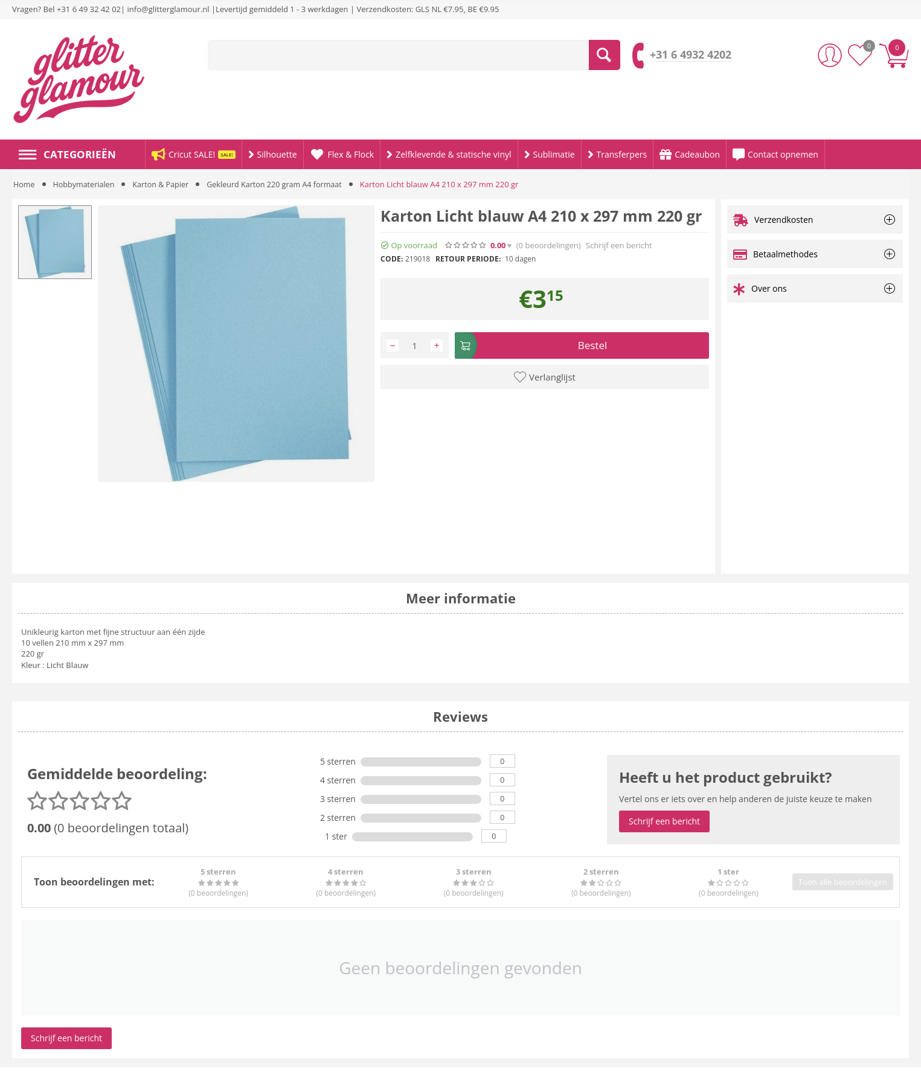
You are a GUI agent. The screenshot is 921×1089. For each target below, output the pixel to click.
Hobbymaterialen (85, 184)
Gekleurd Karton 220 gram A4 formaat (281, 184)
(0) (548, 245)
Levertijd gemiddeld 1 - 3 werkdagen (282, 9)
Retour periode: (468, 259)
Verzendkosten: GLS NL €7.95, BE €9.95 (427, 9)
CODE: (391, 259)
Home (24, 184)
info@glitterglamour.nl (169, 9)
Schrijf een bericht (619, 245)
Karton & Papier (164, 184)
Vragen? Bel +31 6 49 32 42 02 (66, 9)
